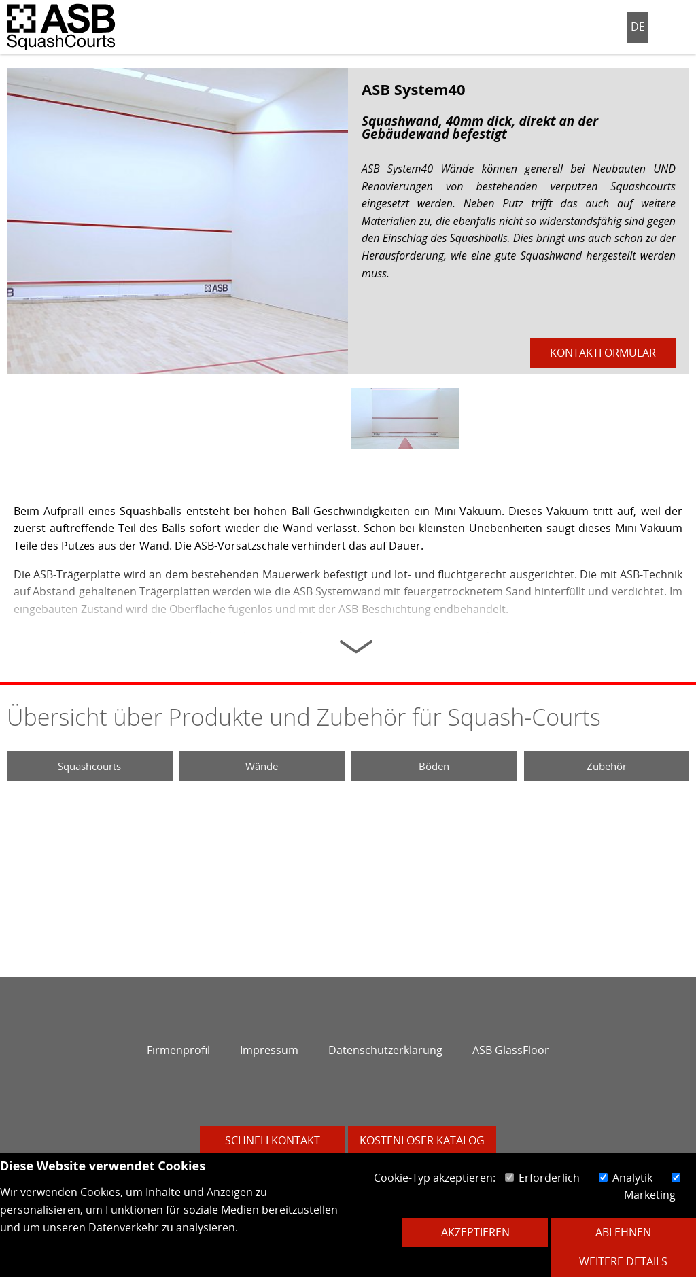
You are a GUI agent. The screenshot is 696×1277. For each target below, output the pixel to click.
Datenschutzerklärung (385, 1050)
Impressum (269, 1050)
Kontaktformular (603, 352)
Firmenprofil (178, 1050)
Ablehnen (623, 1232)
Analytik (625, 1177)
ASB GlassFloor (510, 1050)
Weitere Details (623, 1261)
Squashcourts (89, 766)
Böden (434, 766)
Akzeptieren (475, 1232)
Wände (261, 766)
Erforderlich (542, 1177)
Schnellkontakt (272, 1140)
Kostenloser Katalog (422, 1140)
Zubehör (607, 766)
